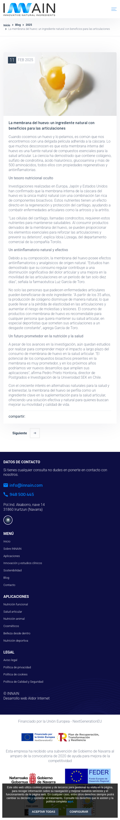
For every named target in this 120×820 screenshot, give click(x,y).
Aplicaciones (11, 554)
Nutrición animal (14, 617)
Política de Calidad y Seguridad (23, 680)
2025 (29, 24)
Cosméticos (11, 624)
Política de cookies (15, 673)
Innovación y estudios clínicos (22, 561)
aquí (70, 801)
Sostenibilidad (12, 569)
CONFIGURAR (79, 811)
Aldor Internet (39, 697)
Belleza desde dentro (16, 632)
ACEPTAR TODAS (43, 811)
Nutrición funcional (15, 602)
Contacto (9, 583)
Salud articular (12, 610)
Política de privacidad (17, 665)
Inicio (6, 25)
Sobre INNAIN (12, 547)
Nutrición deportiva (15, 639)
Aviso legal (10, 658)
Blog (18, 24)
